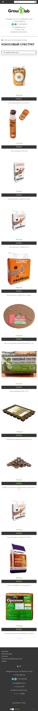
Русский (16, 693)
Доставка (4, 651)
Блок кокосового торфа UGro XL (19, 247)
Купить (19, 99)
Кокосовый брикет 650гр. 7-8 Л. (19, 391)
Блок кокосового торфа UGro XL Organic (19, 295)
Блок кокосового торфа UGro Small (19, 199)
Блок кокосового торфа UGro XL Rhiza (19, 537)
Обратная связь (6, 654)
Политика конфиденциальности (11, 659)
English (22, 693)
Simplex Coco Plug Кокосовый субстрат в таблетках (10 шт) (19, 488)
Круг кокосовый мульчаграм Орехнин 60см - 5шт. (19, 343)
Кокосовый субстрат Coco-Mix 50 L (19, 103)
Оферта (4, 661)
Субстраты (7, 40)
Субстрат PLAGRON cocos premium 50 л (19, 585)
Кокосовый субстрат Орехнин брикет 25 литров (19, 633)
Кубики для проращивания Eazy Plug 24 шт (19, 439)
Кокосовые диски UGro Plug (19, 151)
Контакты (4, 656)
